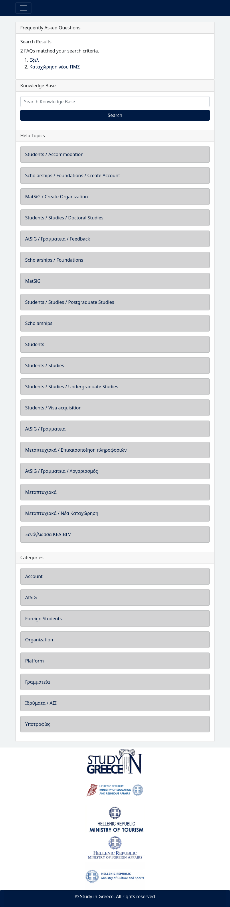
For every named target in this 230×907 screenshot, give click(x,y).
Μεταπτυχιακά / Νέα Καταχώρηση (61, 513)
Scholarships (38, 323)
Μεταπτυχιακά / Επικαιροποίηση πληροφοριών (76, 450)
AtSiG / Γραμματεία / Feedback (57, 239)
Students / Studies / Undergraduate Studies (71, 386)
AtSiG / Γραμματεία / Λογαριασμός (61, 471)
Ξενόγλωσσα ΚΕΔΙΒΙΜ (48, 534)
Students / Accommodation (54, 154)
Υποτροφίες (37, 724)
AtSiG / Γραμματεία (45, 429)
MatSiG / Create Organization (56, 196)
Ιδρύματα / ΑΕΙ (41, 703)
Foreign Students (43, 618)
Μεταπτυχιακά (41, 492)
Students (34, 344)
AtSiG (31, 597)
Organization (39, 640)
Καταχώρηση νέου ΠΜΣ (54, 67)
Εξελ (34, 60)
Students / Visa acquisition (53, 408)
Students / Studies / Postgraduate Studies (69, 302)
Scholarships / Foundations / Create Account (72, 175)
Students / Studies (44, 365)
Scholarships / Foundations (54, 260)
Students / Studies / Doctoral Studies (64, 218)
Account (34, 576)
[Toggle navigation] (23, 8)
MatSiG (33, 281)
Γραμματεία (37, 682)
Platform (34, 661)
